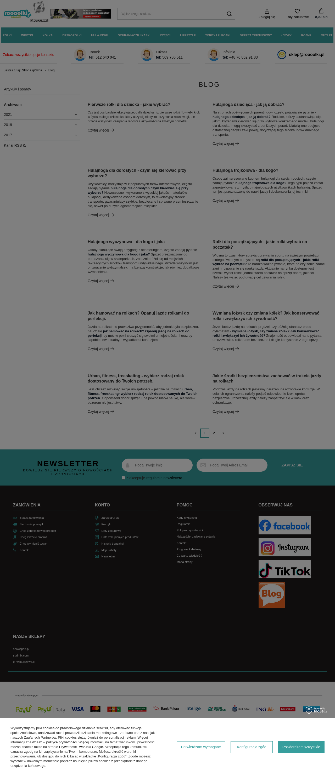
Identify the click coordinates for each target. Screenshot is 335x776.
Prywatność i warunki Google (81, 747)
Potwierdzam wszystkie (301, 747)
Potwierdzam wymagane (201, 747)
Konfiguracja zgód (251, 747)
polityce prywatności (61, 742)
